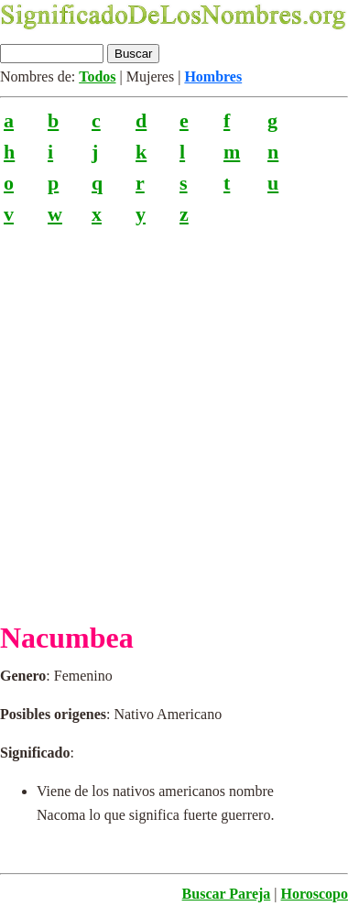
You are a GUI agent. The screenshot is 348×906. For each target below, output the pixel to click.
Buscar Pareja (226, 893)
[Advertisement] (174, 416)
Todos (97, 76)
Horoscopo (314, 893)
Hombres (213, 76)
